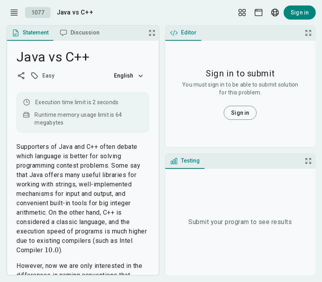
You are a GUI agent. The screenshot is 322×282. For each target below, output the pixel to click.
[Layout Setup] (242, 12)
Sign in (300, 12)
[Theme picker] (258, 12)
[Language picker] (275, 12)
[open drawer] (14, 12)
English (129, 76)
